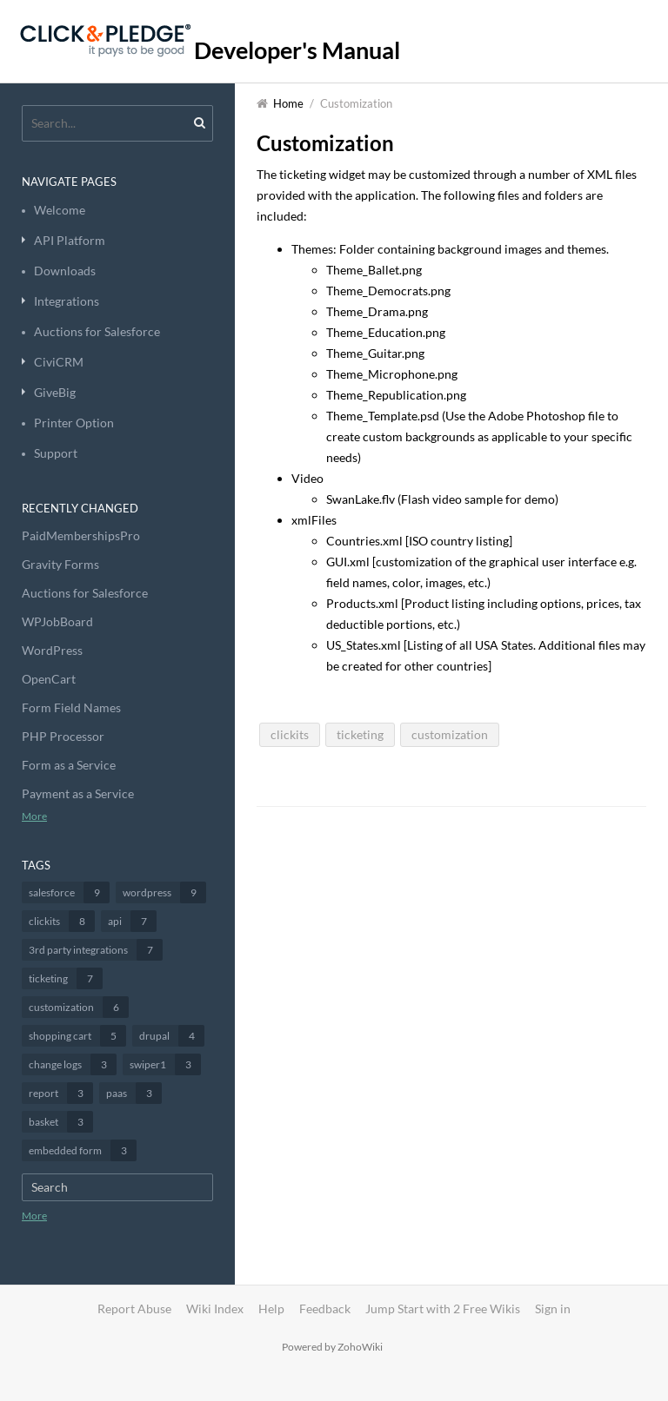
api (132, 921)
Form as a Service (69, 764)
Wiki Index (215, 1308)
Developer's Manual (297, 50)
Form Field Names (71, 707)
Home (288, 103)
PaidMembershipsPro (81, 535)
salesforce (69, 892)
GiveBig (55, 392)
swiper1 (165, 1064)
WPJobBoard (57, 621)
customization (79, 1007)
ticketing (66, 978)
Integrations (66, 301)
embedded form (83, 1150)
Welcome (59, 209)
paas (134, 1093)
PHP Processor (63, 736)
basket (61, 1122)
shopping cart (77, 1036)
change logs (73, 1064)
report (61, 1093)
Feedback (325, 1308)
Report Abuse (134, 1308)
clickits (62, 921)
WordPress (52, 650)
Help (271, 1308)
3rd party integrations (96, 950)
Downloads (65, 270)
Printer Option (74, 422)
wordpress (164, 892)
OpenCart (49, 678)
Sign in (553, 1308)
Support (55, 453)
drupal (171, 1036)
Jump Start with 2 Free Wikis (444, 1308)
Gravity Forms (60, 564)
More (34, 816)
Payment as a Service (78, 793)
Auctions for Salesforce (97, 331)
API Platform (69, 240)
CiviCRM (59, 361)
